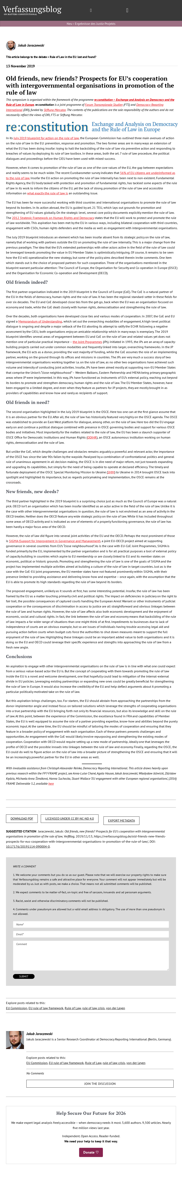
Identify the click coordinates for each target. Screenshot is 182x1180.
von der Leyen (115, 1008)
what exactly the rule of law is (47, 193)
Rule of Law (73, 1008)
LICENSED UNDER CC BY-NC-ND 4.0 (69, 818)
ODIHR (92, 437)
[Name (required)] (91, 924)
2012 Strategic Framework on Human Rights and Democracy (53, 218)
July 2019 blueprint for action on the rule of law (46, 138)
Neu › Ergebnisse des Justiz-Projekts (91, 24)
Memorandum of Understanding (40, 321)
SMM (110, 472)
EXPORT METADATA (121, 820)
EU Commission (16, 1008)
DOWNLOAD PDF (22, 818)
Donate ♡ (91, 1152)
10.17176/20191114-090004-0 (28, 846)
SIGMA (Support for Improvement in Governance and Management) (54, 541)
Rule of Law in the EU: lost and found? (73, 57)
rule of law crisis (93, 1008)
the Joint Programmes (87, 342)
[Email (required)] (91, 934)
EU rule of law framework (46, 1008)
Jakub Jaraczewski (31, 45)
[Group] (32, 8)
